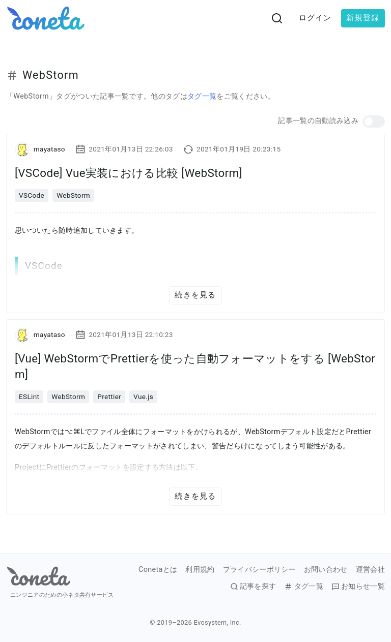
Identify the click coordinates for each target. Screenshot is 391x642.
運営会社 (370, 570)
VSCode (31, 195)
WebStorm (73, 195)
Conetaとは (157, 570)
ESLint (29, 396)
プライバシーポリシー (259, 570)
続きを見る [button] (195, 294)
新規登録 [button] (362, 17)
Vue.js (143, 396)
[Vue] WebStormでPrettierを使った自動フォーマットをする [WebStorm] (195, 366)
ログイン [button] (315, 17)
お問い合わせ (326, 570)
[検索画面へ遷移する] (277, 18)
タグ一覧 (201, 96)
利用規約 (199, 570)
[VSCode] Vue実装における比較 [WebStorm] (128, 172)
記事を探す (253, 587)
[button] (373, 121)
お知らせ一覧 (358, 587)
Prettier (109, 396)
